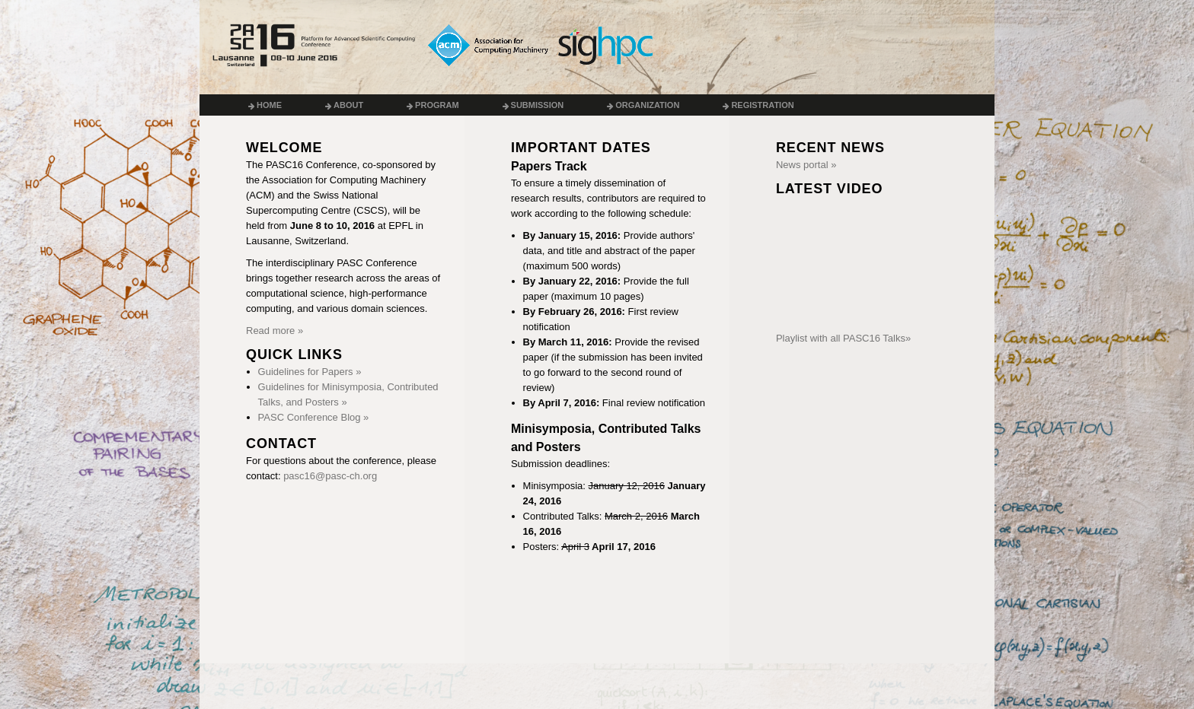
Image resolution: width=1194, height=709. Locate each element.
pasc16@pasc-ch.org (330, 476)
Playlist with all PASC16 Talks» (843, 338)
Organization (643, 105)
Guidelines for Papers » (310, 371)
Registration (758, 105)
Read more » (274, 330)
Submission (533, 105)
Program (432, 105)
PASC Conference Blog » (313, 417)
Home (265, 105)
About (344, 105)
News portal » (806, 164)
